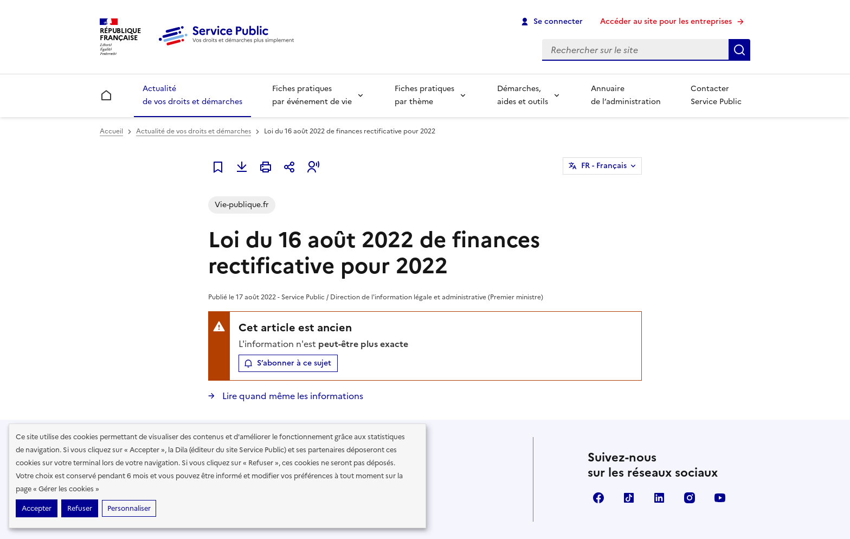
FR (604, 165)
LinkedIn (659, 498)
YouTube (720, 498)
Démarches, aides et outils (522, 95)
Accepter (36, 508)
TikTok (629, 498)
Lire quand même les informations (291, 395)
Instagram (689, 498)
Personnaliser (129, 508)
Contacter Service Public (716, 95)
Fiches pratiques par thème (424, 95)
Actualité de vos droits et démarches (192, 95)
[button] (313, 167)
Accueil (111, 131)
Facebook (598, 498)
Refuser (79, 508)
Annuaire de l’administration (626, 95)
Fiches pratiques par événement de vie (312, 95)
